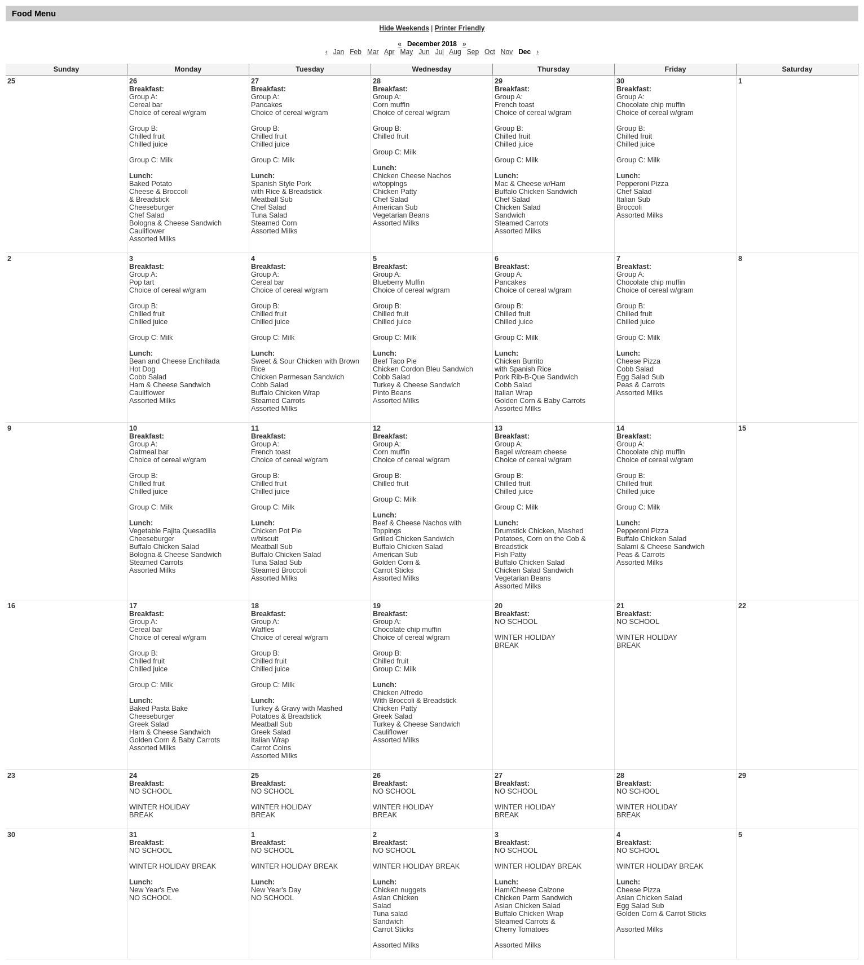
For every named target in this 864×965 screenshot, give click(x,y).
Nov (507, 52)
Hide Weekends (404, 28)
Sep (473, 52)
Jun (423, 52)
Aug (455, 52)
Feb (356, 52)
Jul (439, 52)
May (406, 52)
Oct (489, 52)
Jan (338, 52)
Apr (389, 52)
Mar (373, 52)
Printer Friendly (460, 28)
